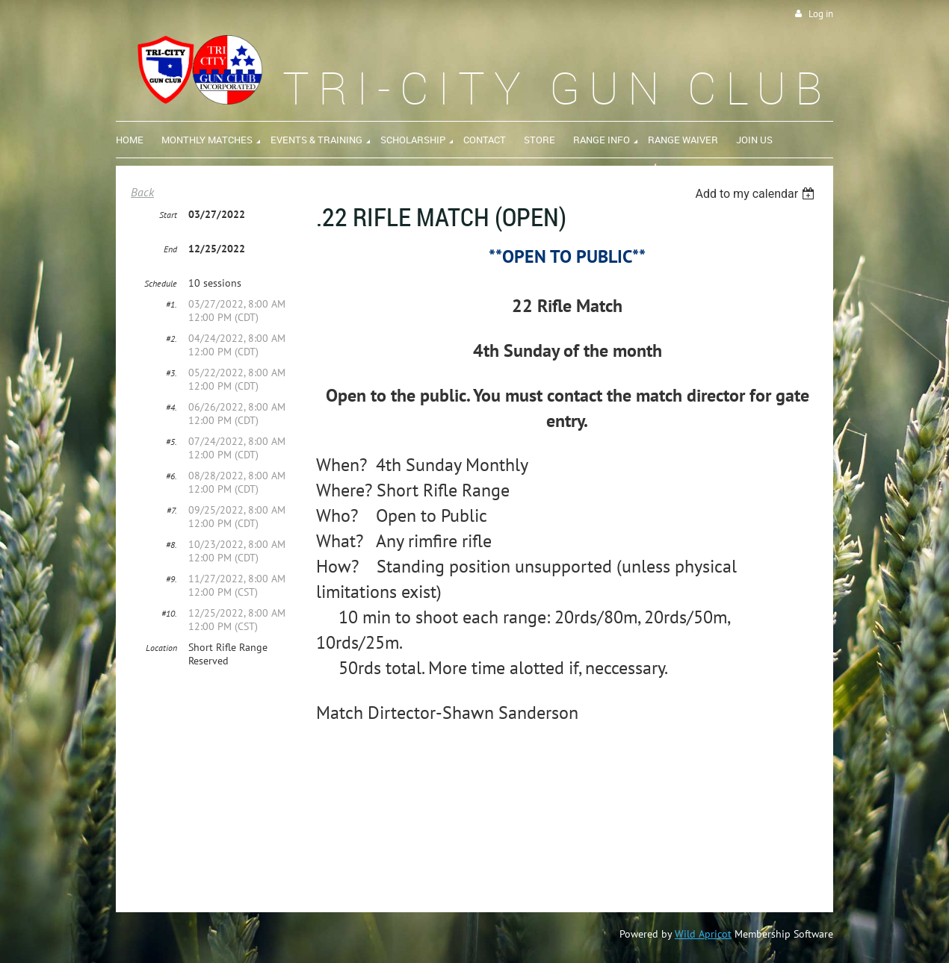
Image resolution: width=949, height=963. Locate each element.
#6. (171, 476)
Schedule (160, 283)
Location (161, 647)
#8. (171, 544)
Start (168, 214)
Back (142, 191)
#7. (172, 510)
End (170, 249)
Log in (821, 13)
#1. (171, 304)
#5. (171, 441)
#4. (171, 407)
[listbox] (756, 193)
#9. (171, 579)
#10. (169, 613)
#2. (171, 338)
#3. (171, 372)
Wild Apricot (703, 934)
